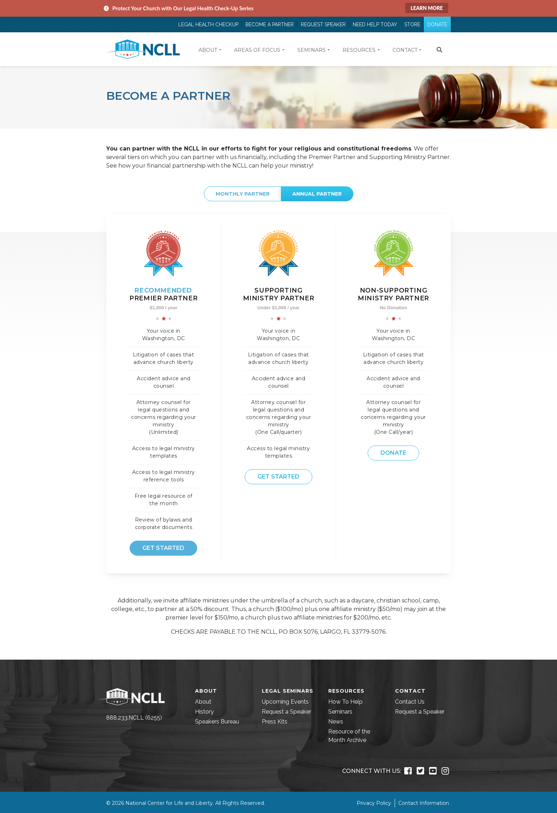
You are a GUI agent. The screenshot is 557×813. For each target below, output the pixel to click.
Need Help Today (375, 24)
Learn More (427, 8)
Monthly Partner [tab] (243, 194)
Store (412, 24)
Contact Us (409, 701)
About (203, 701)
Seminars (340, 711)
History (204, 711)
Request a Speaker (286, 711)
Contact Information (423, 803)
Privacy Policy (374, 803)
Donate (437, 24)
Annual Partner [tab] (317, 194)
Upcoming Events (285, 701)
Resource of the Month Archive (349, 735)
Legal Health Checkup (208, 24)
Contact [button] (405, 50)
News (335, 721)
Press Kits (274, 721)
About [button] (208, 50)
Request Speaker (323, 24)
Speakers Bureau (217, 721)
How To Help (345, 701)
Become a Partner (269, 24)
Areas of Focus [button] (257, 50)
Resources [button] (358, 50)
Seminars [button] (311, 50)
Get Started (163, 548)
